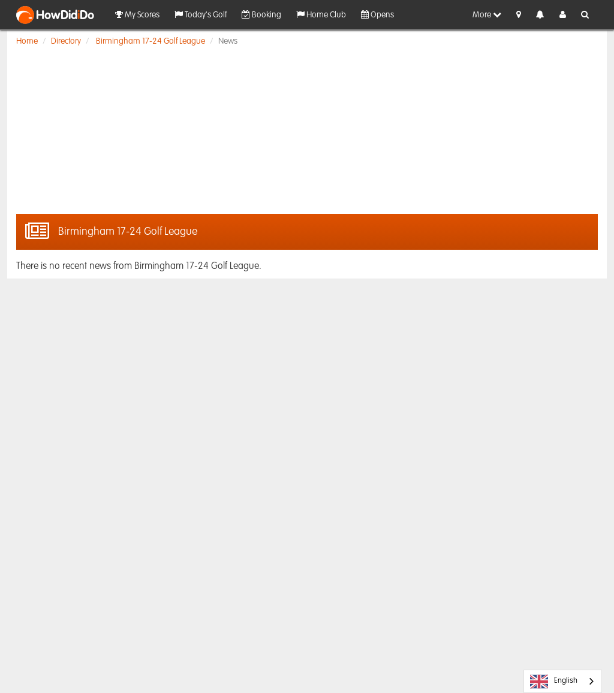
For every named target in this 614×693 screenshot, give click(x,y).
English (553, 681)
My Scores (137, 14)
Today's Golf (200, 14)
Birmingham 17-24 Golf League (150, 41)
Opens (377, 14)
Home (27, 41)
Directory (66, 41)
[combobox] (562, 681)
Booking (261, 14)
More (486, 14)
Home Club (321, 14)
